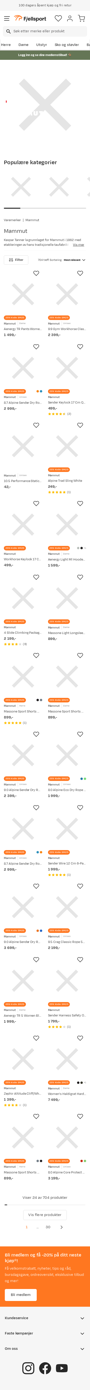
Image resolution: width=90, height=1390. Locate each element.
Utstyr (41, 44)
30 (48, 1227)
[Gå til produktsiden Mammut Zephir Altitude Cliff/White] (23, 1059)
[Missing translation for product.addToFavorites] (36, 273)
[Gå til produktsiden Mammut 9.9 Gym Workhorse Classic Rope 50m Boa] (67, 294)
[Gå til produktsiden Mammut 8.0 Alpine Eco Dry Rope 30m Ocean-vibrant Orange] (67, 755)
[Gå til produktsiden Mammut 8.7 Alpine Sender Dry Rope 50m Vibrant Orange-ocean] (23, 368)
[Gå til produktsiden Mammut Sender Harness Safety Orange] (67, 981)
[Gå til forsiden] (30, 18)
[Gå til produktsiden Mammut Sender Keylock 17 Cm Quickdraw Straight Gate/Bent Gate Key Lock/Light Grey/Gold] (67, 368)
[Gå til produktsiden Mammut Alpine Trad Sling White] (67, 446)
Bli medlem (21, 1294)
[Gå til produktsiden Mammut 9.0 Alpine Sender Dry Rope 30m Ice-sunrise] (23, 755)
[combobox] (45, 31)
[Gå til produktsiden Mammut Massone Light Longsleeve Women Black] (67, 598)
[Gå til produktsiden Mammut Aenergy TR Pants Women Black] (23, 294)
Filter (16, 260)
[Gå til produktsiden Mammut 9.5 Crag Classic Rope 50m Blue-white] (67, 907)
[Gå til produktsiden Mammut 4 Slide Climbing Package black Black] (23, 598)
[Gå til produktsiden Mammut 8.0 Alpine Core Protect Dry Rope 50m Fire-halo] (67, 1137)
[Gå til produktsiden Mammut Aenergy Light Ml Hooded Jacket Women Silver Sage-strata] (67, 524)
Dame (23, 44)
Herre (6, 44)
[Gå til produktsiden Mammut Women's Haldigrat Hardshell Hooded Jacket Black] (67, 1059)
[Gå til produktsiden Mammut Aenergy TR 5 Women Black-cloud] (23, 981)
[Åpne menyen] (7, 18)
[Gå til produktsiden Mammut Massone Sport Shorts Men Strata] (23, 1137)
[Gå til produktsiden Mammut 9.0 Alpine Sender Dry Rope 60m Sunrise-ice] (23, 907)
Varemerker (12, 220)
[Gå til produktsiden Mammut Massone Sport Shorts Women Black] (67, 676)
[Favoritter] (58, 18)
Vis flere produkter (44, 1214)
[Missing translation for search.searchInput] (8, 31)
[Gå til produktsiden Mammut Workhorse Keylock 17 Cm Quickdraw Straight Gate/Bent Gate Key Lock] (23, 524)
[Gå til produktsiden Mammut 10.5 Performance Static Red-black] (23, 446)
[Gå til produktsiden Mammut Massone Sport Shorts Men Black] (23, 676)
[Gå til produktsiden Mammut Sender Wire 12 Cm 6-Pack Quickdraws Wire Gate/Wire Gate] (67, 829)
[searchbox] (50, 31)
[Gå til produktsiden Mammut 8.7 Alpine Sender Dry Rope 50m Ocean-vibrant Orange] (23, 829)
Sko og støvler (67, 44)
